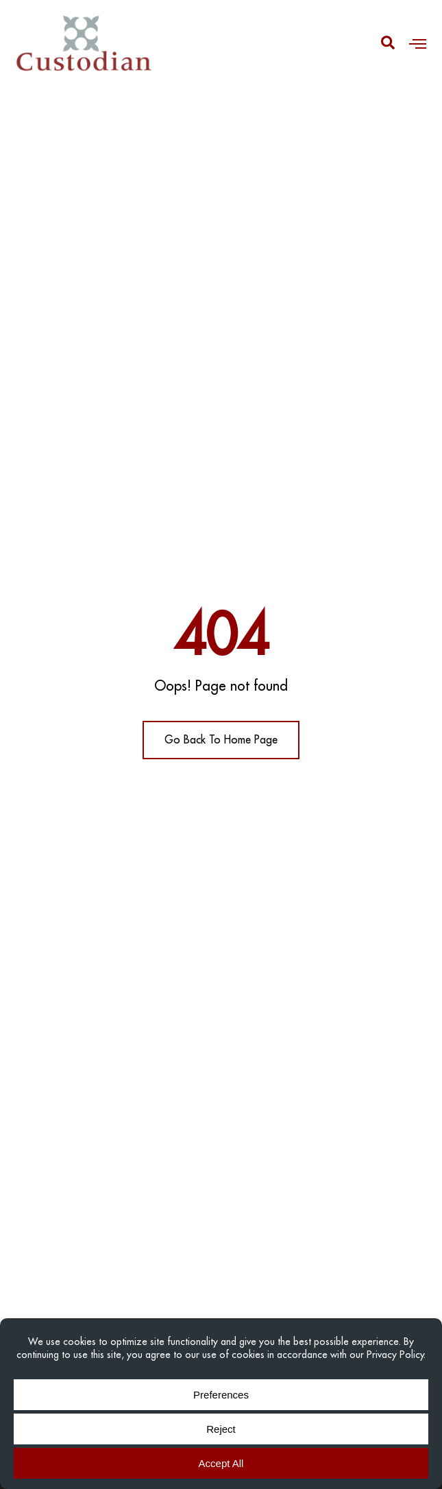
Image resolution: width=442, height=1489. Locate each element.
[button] (418, 43)
